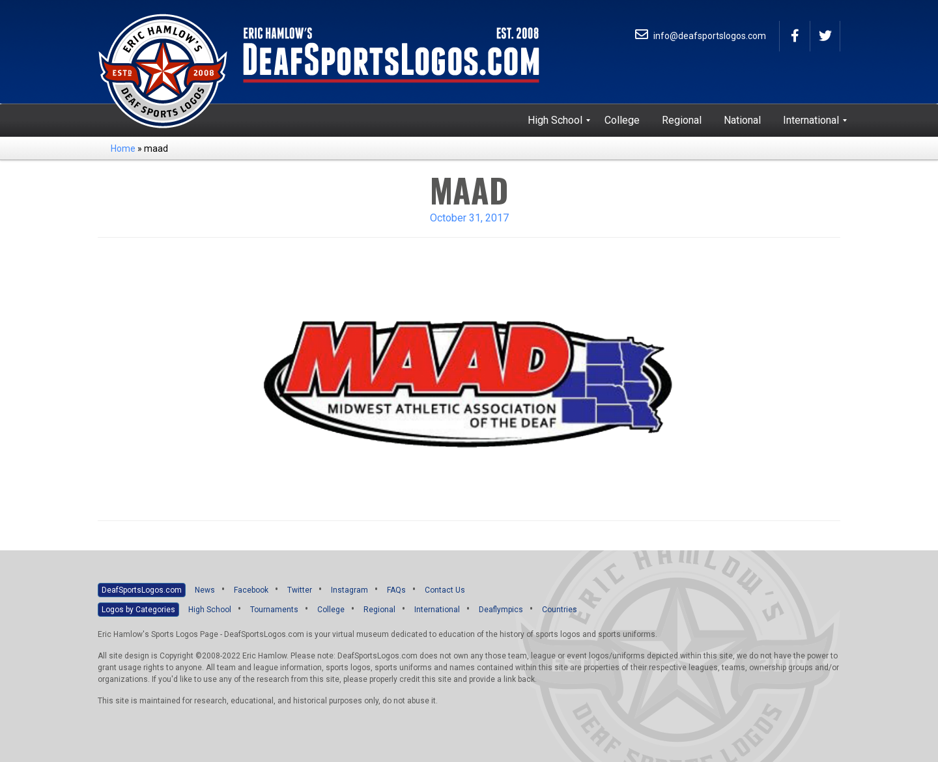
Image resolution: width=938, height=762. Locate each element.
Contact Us (445, 590)
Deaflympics (501, 609)
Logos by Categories (138, 609)
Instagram (349, 590)
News (205, 590)
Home (123, 148)
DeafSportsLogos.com (142, 590)
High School (209, 609)
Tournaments (274, 609)
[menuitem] (555, 120)
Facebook (251, 590)
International (437, 609)
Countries (559, 609)
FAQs (396, 590)
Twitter (299, 590)
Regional (379, 609)
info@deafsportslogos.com (700, 36)
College (331, 609)
